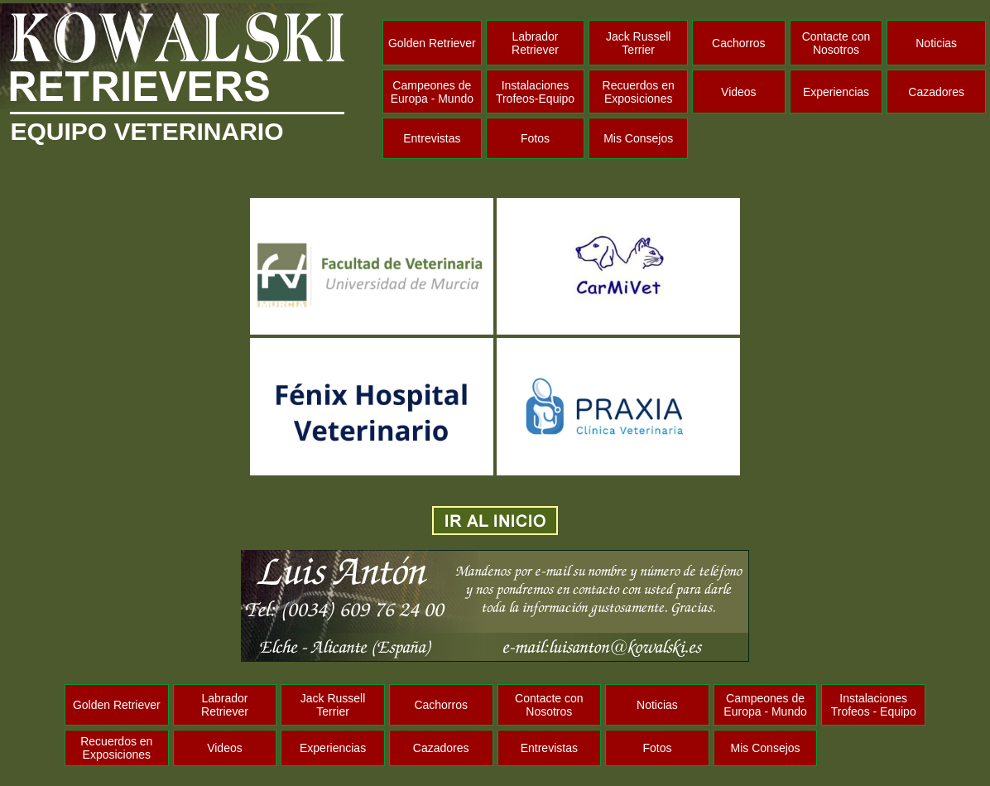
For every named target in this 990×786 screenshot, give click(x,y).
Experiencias (836, 92)
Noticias (936, 43)
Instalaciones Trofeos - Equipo (873, 705)
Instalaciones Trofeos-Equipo (535, 92)
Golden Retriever (432, 43)
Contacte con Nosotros (836, 43)
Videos (739, 92)
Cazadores (936, 92)
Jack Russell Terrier (638, 43)
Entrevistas (431, 138)
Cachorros (739, 43)
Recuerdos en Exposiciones (639, 92)
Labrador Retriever (535, 43)
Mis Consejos (638, 138)
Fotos (535, 138)
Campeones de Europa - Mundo (432, 92)
